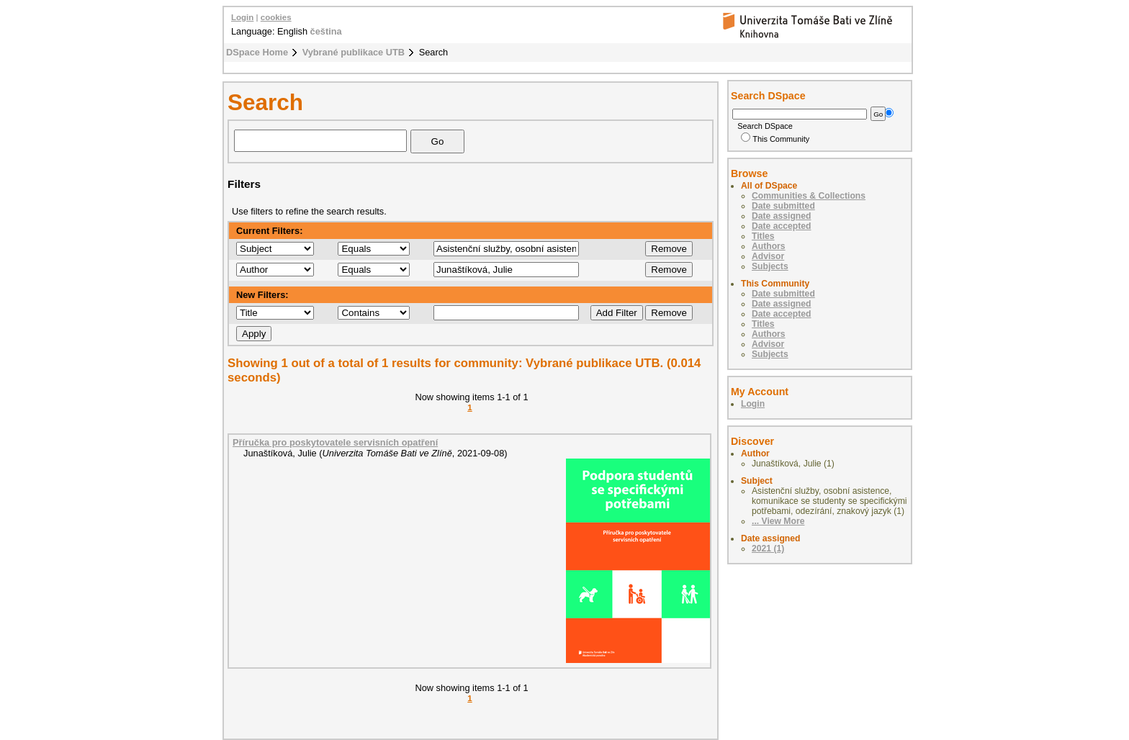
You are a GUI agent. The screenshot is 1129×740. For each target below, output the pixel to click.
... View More (778, 521)
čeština (326, 31)
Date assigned (781, 216)
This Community (775, 139)
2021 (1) (768, 548)
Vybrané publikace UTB (353, 52)
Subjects (770, 266)
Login (242, 17)
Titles (763, 236)
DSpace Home (257, 52)
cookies (276, 17)
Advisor (768, 256)
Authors (769, 246)
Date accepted (781, 226)
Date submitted (783, 206)
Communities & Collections (808, 196)
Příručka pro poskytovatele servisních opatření (335, 442)
